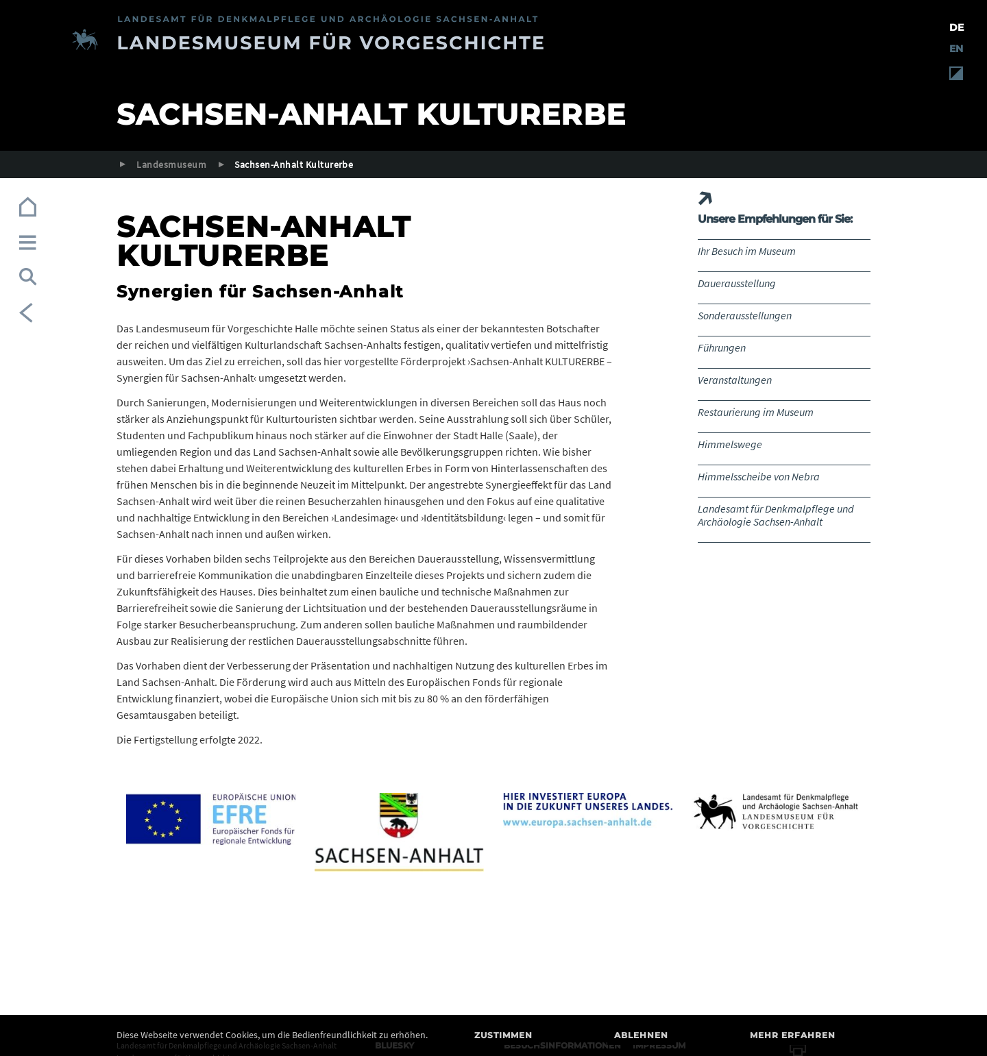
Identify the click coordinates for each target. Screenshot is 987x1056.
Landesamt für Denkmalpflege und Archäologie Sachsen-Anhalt (776, 515)
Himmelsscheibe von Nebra (759, 476)
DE (956, 27)
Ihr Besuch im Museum (747, 251)
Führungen (722, 347)
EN (956, 48)
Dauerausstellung (737, 283)
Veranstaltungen (735, 379)
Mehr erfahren (793, 1035)
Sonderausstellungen (745, 315)
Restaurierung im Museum (756, 412)
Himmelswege (730, 444)
